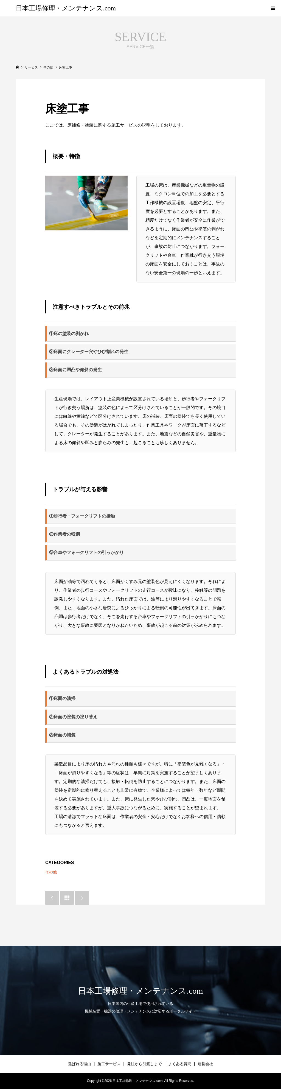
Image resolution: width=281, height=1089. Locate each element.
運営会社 (205, 1064)
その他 (51, 872)
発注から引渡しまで (144, 1064)
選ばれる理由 (79, 1064)
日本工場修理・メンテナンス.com (66, 8)
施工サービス (108, 1064)
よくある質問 (179, 1064)
